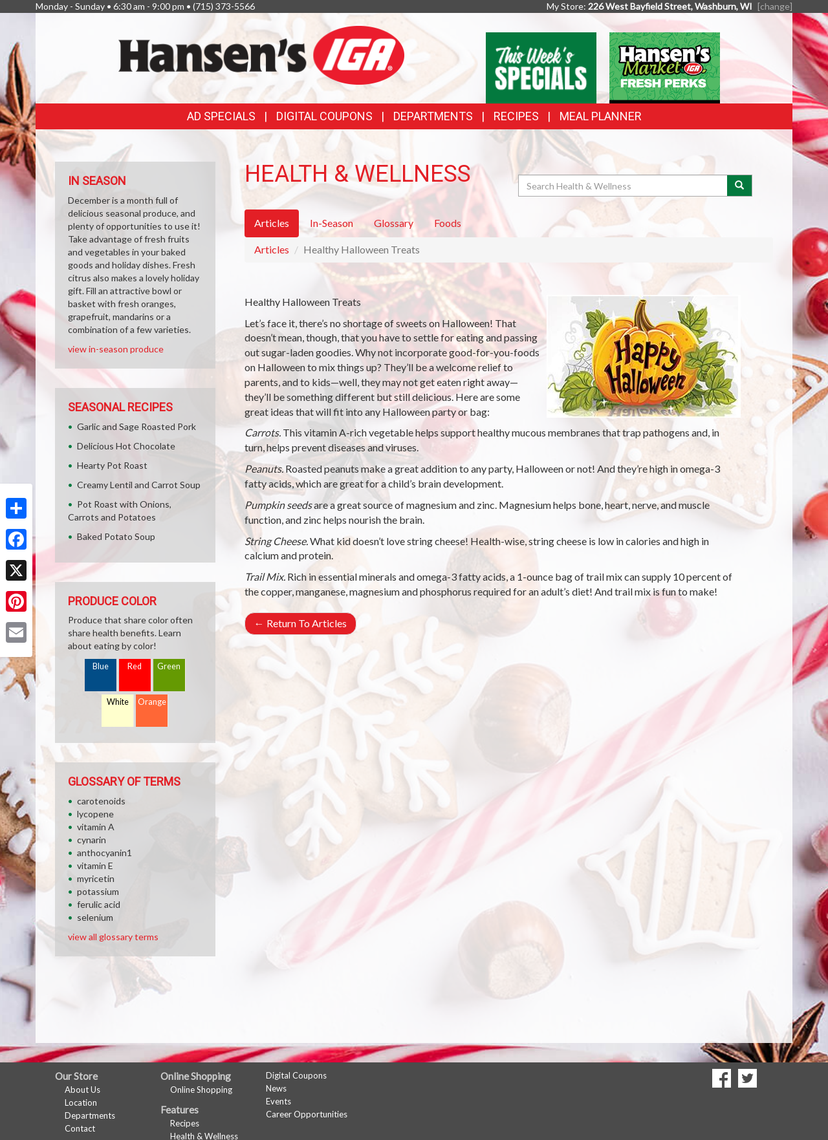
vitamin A (95, 826)
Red (134, 666)
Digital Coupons (324, 116)
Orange (152, 702)
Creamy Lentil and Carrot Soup (139, 484)
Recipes (516, 116)
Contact (80, 1128)
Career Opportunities (306, 1114)
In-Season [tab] (331, 223)
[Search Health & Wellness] (623, 186)
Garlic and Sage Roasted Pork (136, 426)
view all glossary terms (113, 936)
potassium (98, 891)
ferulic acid (98, 904)
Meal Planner (601, 116)
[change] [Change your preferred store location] (774, 6)
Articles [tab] (271, 223)
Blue (101, 666)
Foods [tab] (447, 223)
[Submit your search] (739, 186)
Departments (90, 1115)
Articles (271, 249)
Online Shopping (201, 1089)
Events (278, 1101)
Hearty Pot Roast (112, 465)
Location (81, 1102)
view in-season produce (116, 348)
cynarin (91, 839)
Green (168, 666)
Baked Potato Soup (116, 536)
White (118, 702)
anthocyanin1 (104, 852)
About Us (82, 1089)
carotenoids (101, 800)
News (276, 1088)
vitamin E (95, 865)
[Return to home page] (261, 53)
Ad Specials (221, 116)
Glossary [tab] (393, 223)
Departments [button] (433, 116)
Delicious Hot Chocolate (126, 445)
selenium (95, 917)
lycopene (95, 813)
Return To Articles (300, 623)
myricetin (95, 878)
